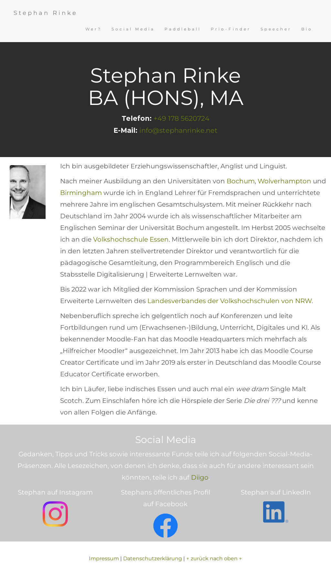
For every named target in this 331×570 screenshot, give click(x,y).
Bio (307, 29)
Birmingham (81, 193)
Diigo (199, 477)
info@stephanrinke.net (178, 130)
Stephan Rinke (46, 13)
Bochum (241, 181)
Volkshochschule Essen (131, 239)
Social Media (133, 29)
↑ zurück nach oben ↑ (214, 558)
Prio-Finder (231, 29)
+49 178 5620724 (181, 118)
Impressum (104, 558)
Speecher (276, 29)
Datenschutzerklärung (152, 558)
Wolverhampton (284, 181)
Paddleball (183, 29)
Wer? (93, 29)
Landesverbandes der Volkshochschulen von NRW (229, 301)
